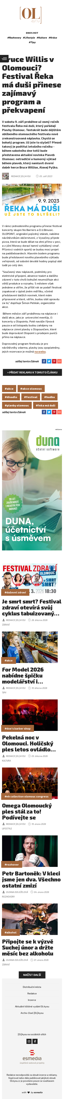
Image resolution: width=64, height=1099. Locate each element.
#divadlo (11, 397)
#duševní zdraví (15, 592)
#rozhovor (12, 864)
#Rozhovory (14, 37)
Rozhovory (8, 896)
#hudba (49, 397)
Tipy (4, 692)
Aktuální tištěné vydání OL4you (32, 1006)
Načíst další (32, 974)
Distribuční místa (32, 986)
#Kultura (42, 37)
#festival (30, 397)
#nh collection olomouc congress (26, 796)
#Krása (52, 37)
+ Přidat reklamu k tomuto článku (32, 372)
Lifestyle (7, 828)
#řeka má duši (45, 405)
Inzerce (32, 999)
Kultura (6, 760)
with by (32, 1092)
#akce (9, 388)
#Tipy (32, 42)
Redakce (32, 993)
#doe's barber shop (18, 728)
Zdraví (6, 624)
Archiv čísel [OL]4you (32, 1012)
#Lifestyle (29, 37)
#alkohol (10, 932)
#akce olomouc (31, 388)
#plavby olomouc (17, 405)
